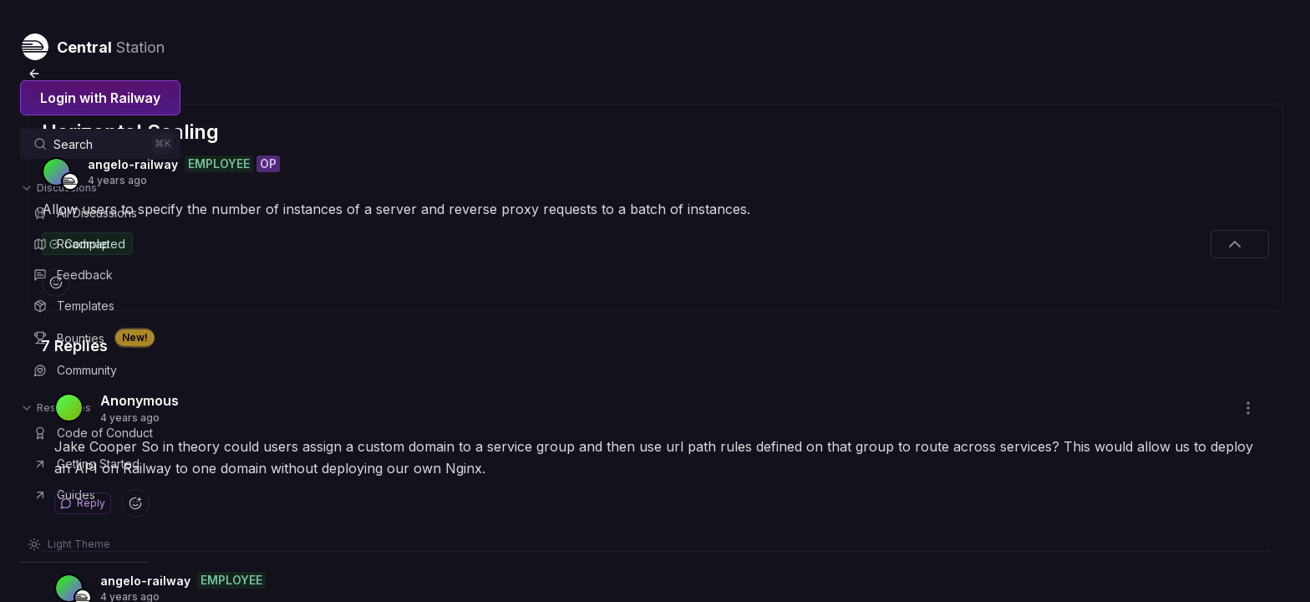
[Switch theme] (69, 544)
